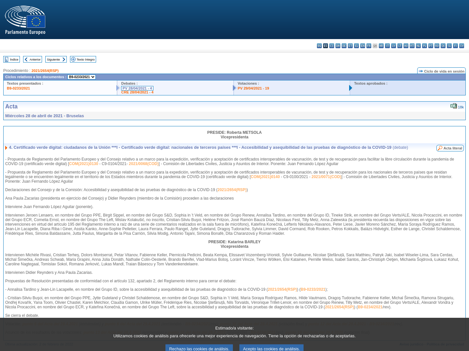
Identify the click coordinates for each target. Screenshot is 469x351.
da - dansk (337, 45)
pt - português (430, 45)
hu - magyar (406, 45)
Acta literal (453, 148)
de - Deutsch (344, 45)
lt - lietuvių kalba (399, 45)
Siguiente (53, 59)
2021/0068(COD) (144, 163)
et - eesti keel (350, 45)
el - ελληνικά (356, 45)
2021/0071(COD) (326, 177)
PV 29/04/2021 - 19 (253, 88)
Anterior (35, 59)
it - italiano (387, 45)
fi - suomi (455, 45)
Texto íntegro (85, 59)
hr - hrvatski (381, 45)
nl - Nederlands (418, 45)
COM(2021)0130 (83, 163)
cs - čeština (331, 45)
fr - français (368, 45)
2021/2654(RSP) (45, 71)
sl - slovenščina (449, 45)
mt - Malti (412, 45)
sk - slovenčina (443, 45)
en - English (362, 45)
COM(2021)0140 (265, 177)
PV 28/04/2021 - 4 (137, 88)
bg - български (319, 45)
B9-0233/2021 (18, 88)
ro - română (436, 45)
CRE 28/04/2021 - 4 (137, 92)
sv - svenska (461, 45)
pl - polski (424, 45)
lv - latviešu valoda (393, 45)
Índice (14, 59)
